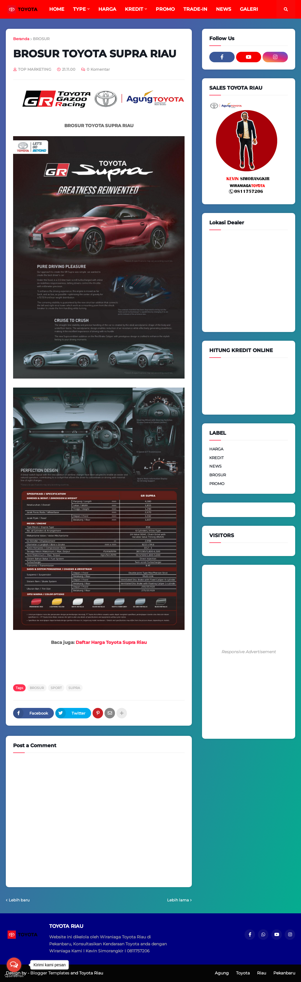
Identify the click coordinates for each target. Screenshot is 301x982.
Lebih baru (19, 900)
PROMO (216, 483)
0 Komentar (98, 69)
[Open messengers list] (14, 965)
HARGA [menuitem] (107, 9)
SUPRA (74, 688)
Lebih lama (178, 900)
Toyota (243, 973)
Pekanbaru (284, 973)
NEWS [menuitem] (223, 9)
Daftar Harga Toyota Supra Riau (111, 642)
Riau (261, 973)
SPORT (56, 688)
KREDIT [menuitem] (134, 9)
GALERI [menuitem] (249, 9)
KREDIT (216, 457)
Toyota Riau (91, 973)
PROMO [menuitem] (165, 9)
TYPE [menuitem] (79, 9)
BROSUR (41, 38)
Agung (222, 973)
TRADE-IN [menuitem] (195, 9)
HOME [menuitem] (56, 9)
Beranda (21, 38)
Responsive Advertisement (249, 651)
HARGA (216, 449)
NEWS (215, 466)
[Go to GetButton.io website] (14, 976)
